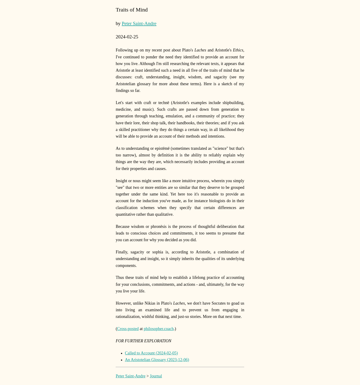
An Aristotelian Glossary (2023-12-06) (157, 359)
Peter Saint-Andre (139, 23)
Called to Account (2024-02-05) (151, 353)
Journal (156, 376)
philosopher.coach (159, 328)
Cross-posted (128, 328)
